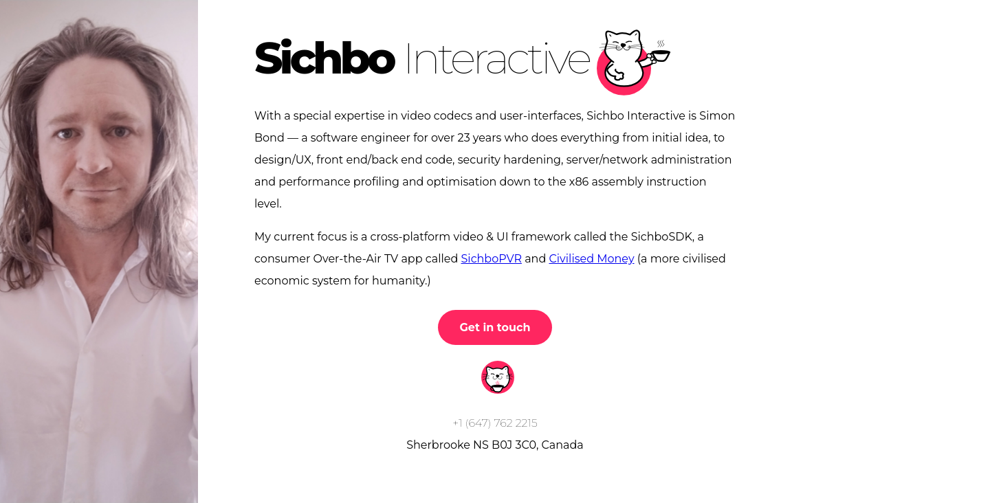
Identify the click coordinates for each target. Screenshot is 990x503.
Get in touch (495, 327)
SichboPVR (491, 258)
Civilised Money (591, 258)
